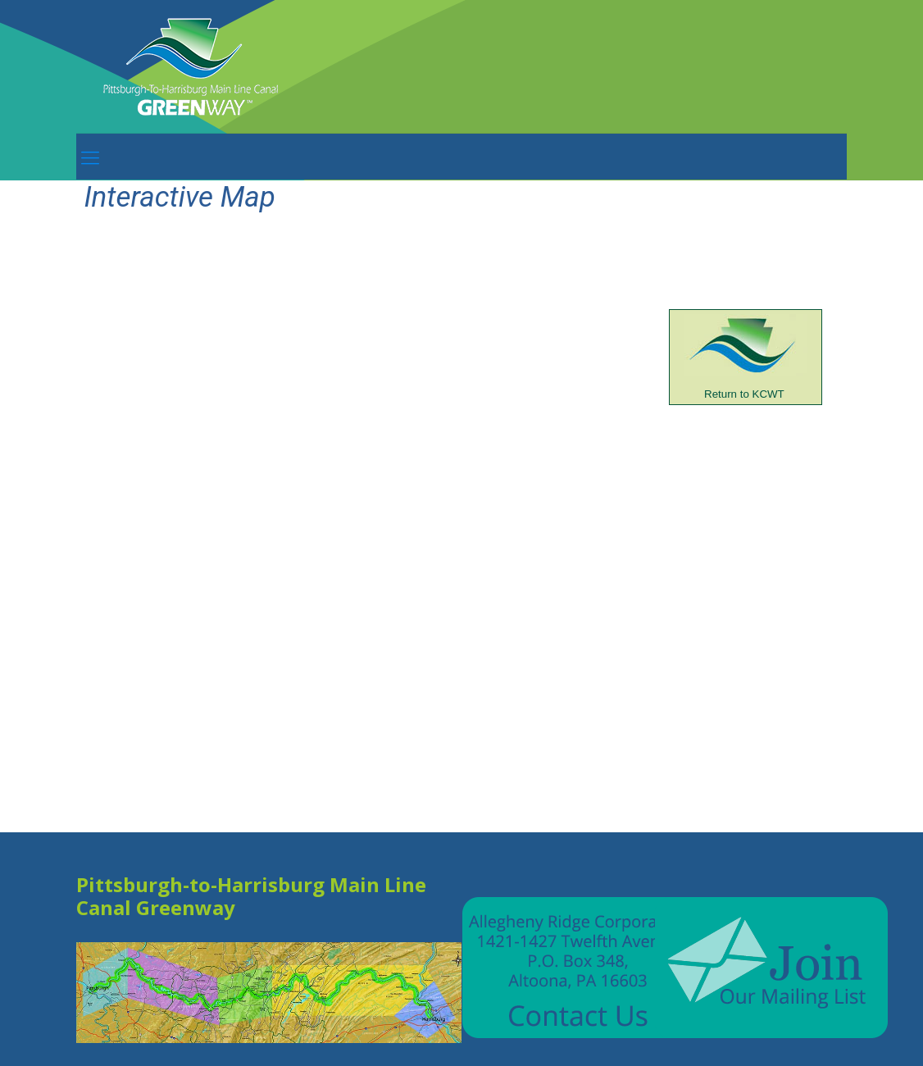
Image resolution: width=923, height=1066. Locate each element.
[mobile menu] (90, 157)
